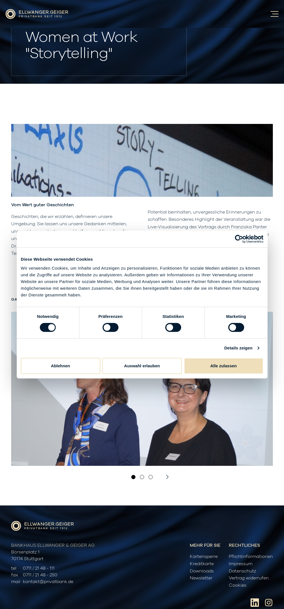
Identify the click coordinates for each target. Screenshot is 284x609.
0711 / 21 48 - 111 (39, 568)
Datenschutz (242, 571)
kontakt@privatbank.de (48, 581)
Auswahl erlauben (142, 365)
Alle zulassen (223, 365)
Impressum (241, 564)
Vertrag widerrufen (249, 578)
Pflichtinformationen (251, 556)
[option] (142, 389)
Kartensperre (204, 556)
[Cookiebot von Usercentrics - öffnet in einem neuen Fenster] (239, 239)
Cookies (237, 585)
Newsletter (201, 578)
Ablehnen (60, 365)
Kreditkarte (202, 564)
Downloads (202, 571)
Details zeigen (238, 348)
